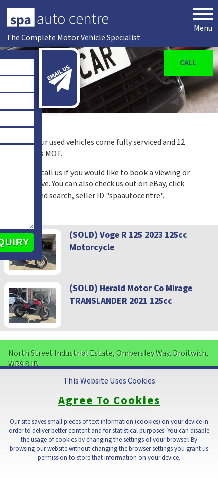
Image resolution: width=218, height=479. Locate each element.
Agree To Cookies (109, 401)
